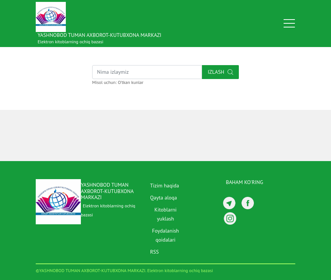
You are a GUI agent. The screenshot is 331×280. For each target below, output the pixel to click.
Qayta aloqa (163, 197)
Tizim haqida (164, 185)
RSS (154, 251)
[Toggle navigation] (289, 23)
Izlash (220, 71)
